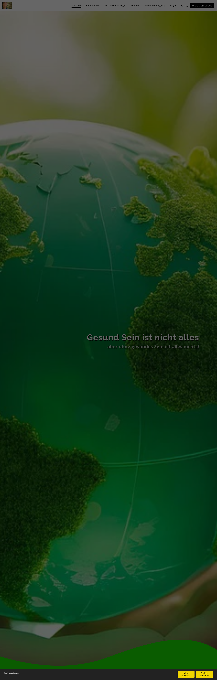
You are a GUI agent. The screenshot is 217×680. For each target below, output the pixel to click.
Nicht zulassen (186, 674)
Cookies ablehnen (204, 674)
